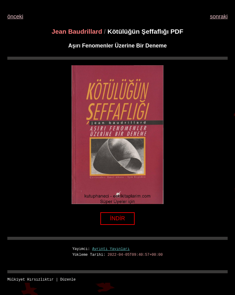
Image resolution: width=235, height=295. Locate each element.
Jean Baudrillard (77, 31)
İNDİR (117, 218)
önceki (15, 16)
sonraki (219, 16)
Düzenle (68, 279)
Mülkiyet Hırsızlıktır (30, 279)
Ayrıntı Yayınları (110, 249)
